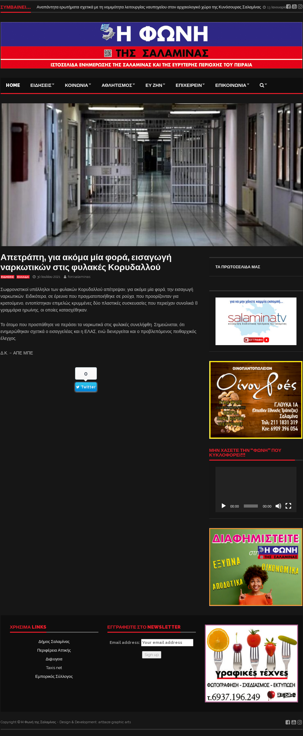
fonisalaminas (79, 277)
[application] (255, 489)
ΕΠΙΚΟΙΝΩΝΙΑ (230, 85)
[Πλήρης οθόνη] (288, 506)
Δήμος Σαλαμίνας (54, 641)
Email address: (151, 642)
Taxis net (54, 667)
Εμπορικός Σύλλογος (54, 676)
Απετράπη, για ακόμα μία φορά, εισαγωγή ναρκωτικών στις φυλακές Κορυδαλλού (86, 262)
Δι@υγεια (54, 659)
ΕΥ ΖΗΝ (153, 85)
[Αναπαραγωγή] (223, 506)
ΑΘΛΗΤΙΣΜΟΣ (117, 85)
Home (13, 85)
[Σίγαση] (278, 506)
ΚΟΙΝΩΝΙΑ (76, 85)
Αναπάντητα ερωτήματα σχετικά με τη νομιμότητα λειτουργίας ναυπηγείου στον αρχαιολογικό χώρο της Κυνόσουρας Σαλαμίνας (149, 7)
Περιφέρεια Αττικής (54, 650)
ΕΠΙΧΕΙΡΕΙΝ (189, 85)
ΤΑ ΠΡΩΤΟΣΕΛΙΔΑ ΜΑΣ (237, 267)
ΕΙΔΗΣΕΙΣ (41, 85)
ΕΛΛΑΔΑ (23, 277)
